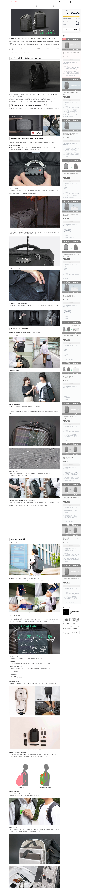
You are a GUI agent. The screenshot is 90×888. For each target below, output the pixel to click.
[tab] (34, 6)
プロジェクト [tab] (17, 6)
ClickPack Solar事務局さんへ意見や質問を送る (71, 633)
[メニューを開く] (79, 2)
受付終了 (71, 59)
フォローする (71, 29)
